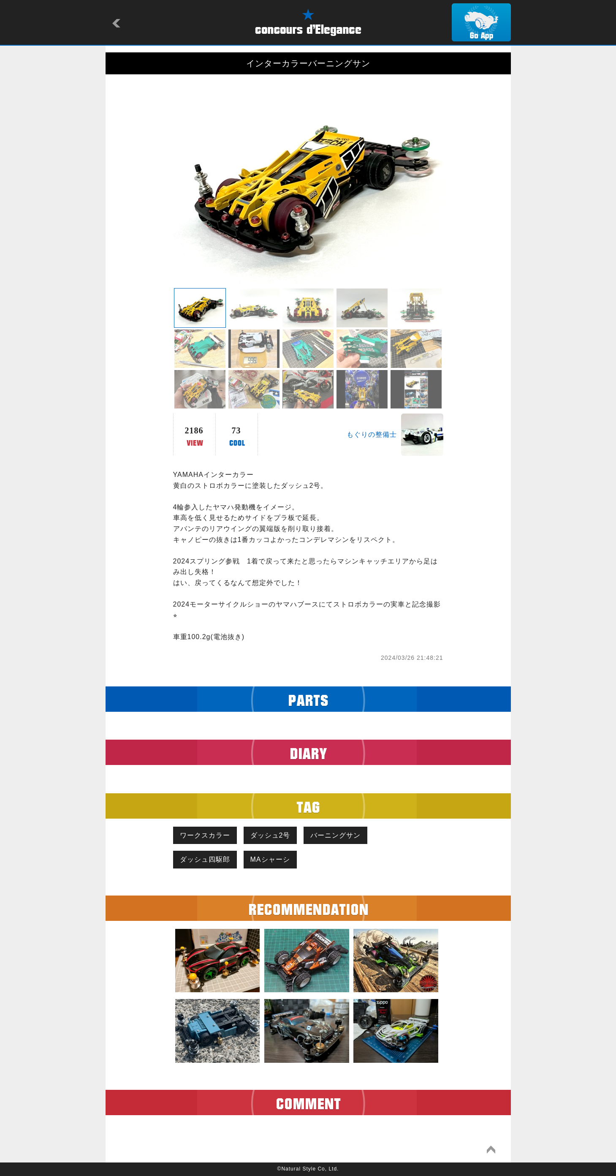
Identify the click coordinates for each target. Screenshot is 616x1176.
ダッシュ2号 (270, 835)
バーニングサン (335, 835)
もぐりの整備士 (372, 434)
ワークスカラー (205, 835)
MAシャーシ (270, 859)
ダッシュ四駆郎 (205, 859)
